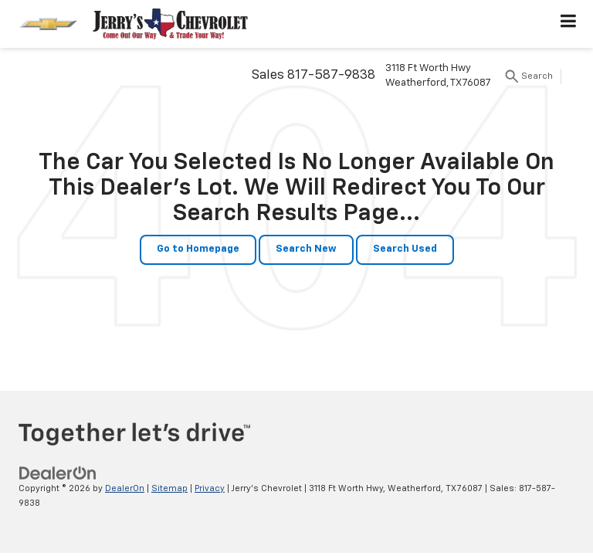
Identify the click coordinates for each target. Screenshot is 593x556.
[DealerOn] (58, 473)
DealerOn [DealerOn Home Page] (124, 488)
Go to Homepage (198, 249)
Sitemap (169, 488)
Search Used (405, 249)
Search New (306, 249)
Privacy (210, 488)
